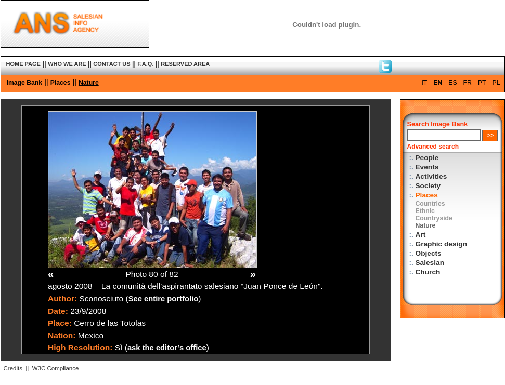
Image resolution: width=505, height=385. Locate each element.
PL (496, 82)
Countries (430, 203)
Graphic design (442, 244)
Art (421, 234)
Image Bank (25, 82)
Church (428, 272)
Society (428, 186)
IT (424, 82)
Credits (13, 368)
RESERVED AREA (185, 64)
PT (482, 82)
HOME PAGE (23, 64)
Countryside (434, 218)
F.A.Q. (145, 64)
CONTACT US (111, 64)
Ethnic (425, 211)
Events (427, 167)
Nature (89, 82)
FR (467, 82)
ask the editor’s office (166, 347)
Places (60, 82)
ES (452, 82)
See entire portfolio (163, 299)
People (427, 158)
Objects (429, 253)
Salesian (430, 263)
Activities (431, 176)
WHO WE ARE (67, 64)
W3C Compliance (55, 368)
